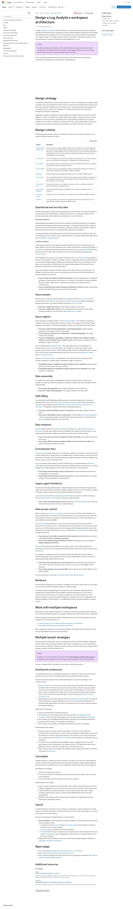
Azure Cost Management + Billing (66, 402)
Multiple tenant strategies (73, 311)
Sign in (129, 2)
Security (47, 13)
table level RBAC (87, 249)
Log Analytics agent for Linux (46, 498)
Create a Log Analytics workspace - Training (47, 873)
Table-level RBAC (40, 546)
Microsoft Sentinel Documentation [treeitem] (12, 20)
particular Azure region (68, 321)
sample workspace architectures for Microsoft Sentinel (57, 853)
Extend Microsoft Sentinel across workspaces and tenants (56, 625)
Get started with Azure (124, 7)
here (70, 737)
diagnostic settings (87, 352)
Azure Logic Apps (45, 829)
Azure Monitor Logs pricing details (48, 238)
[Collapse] (29, 13)
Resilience (38, 199)
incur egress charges (46, 355)
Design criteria (106, 18)
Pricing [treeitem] (5, 53)
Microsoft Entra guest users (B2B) (78, 699)
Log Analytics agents (69, 301)
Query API (56, 825)
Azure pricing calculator (47, 358)
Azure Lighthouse (46, 685)
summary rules (48, 834)
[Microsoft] (3, 2)
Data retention (40, 177)
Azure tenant (84, 299)
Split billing (39, 174)
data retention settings (58, 429)
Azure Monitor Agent (53, 301)
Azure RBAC (91, 717)
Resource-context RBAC (42, 523)
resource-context (40, 254)
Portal (113, 7)
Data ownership (40, 169)
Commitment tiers (40, 453)
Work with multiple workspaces (111, 21)
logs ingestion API (70, 825)
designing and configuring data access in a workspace (66, 851)
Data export (43, 832)
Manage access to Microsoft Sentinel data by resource (67, 575)
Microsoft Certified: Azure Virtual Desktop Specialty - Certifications (53, 882)
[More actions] (96, 13)
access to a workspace (56, 513)
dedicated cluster (60, 737)
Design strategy (107, 16)
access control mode (80, 530)
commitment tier (81, 257)
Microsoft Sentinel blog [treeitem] (9, 51)
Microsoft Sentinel (56, 13)
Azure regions (39, 163)
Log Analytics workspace (47, 30)
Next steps (105, 25)
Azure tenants (39, 158)
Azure (41, 13)
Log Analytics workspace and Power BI (50, 840)
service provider (77, 303)
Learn (36, 13)
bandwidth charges (55, 346)
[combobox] (16, 16)
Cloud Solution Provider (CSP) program (82, 657)
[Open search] (125, 2)
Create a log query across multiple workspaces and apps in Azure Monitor (61, 623)
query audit (51, 751)
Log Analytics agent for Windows (63, 496)
